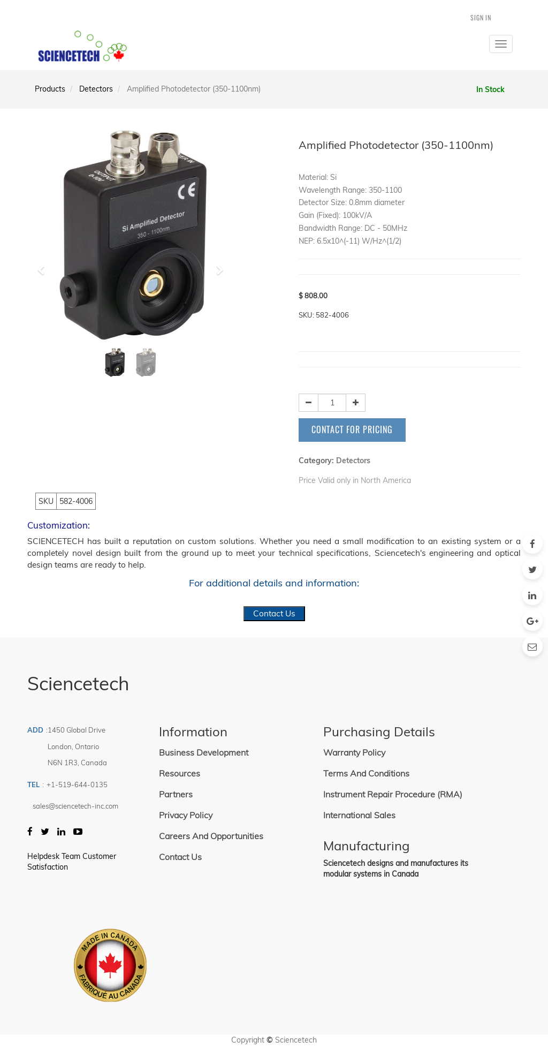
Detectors (96, 89)
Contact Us (274, 613)
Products (50, 89)
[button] (44, 265)
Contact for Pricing (352, 429)
